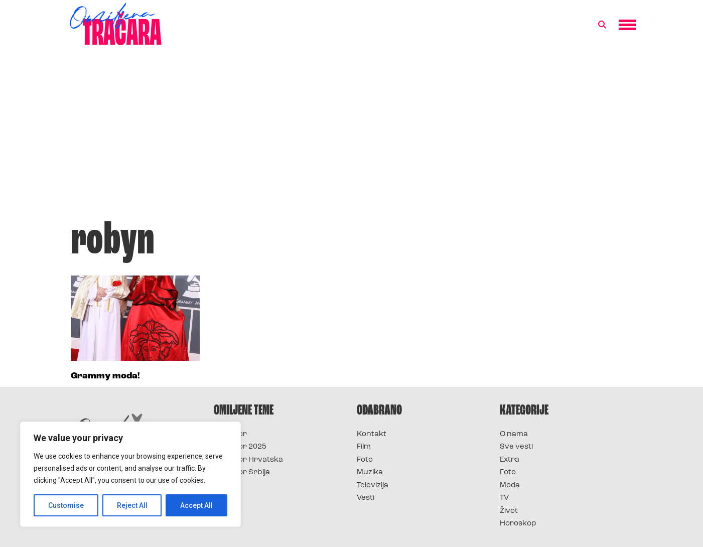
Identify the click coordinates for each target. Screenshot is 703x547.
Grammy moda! (105, 376)
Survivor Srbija (242, 472)
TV (504, 498)
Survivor (230, 434)
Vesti (365, 498)
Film (364, 447)
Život (509, 511)
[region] (130, 474)
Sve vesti (516, 447)
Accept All (196, 505)
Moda (510, 485)
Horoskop (518, 523)
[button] (602, 25)
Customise (66, 505)
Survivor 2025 (240, 447)
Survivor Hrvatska (248, 460)
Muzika (370, 472)
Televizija (372, 485)
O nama (514, 434)
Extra (509, 460)
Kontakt (371, 434)
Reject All (132, 505)
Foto (365, 460)
